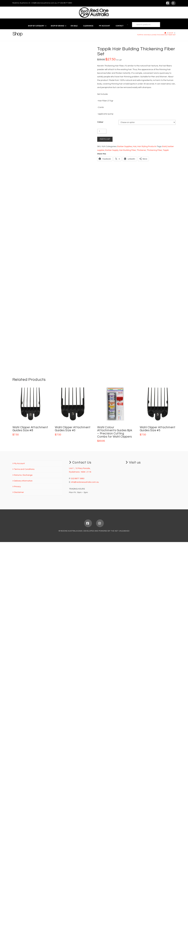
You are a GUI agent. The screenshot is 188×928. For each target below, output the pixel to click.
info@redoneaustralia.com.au (44, 3)
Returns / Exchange (22, 861)
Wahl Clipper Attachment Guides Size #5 (157, 815)
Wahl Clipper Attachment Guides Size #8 (30, 815)
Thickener (141, 150)
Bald (164, 146)
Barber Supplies (124, 146)
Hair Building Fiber (127, 150)
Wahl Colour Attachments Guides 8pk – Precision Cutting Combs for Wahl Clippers (114, 818)
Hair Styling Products (146, 146)
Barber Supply (111, 150)
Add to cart (105, 139)
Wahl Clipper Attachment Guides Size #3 (72, 815)
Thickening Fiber (154, 150)
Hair (134, 146)
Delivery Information (22, 867)
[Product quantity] (102, 131)
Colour (100, 122)
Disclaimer (18, 878)
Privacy (16, 873)
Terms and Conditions (23, 855)
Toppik (166, 150)
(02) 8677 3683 (66, 3)
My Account (18, 849)
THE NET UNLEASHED (120, 917)
